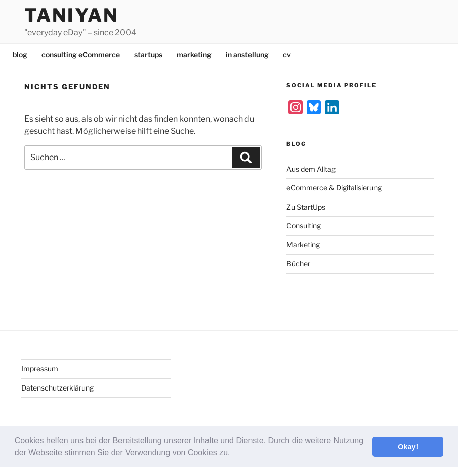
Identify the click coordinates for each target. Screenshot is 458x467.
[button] (233, 453)
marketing (194, 54)
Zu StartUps (305, 207)
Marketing (303, 244)
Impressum (39, 368)
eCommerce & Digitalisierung (334, 187)
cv (287, 54)
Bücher (298, 263)
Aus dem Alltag (311, 169)
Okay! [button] (408, 447)
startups (148, 54)
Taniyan (71, 15)
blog (20, 54)
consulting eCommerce (80, 54)
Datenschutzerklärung (57, 387)
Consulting (303, 225)
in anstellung (247, 54)
